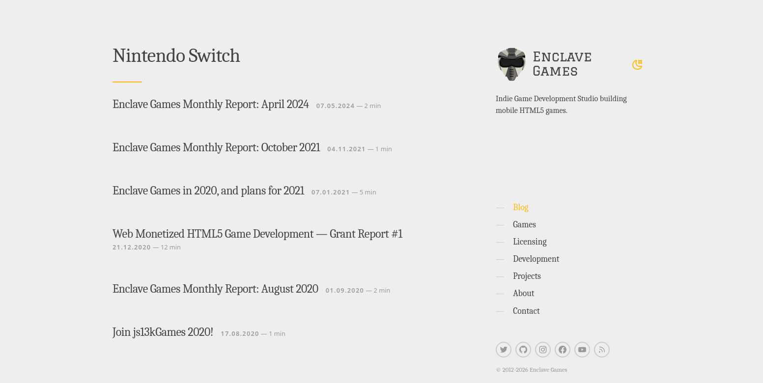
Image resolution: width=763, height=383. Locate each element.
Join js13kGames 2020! (163, 332)
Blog (520, 207)
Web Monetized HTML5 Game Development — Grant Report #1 (257, 234)
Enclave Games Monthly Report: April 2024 (211, 104)
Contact (526, 311)
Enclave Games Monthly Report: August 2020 (215, 289)
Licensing (529, 241)
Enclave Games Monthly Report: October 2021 (216, 147)
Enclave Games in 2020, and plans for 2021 (208, 190)
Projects (527, 276)
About (523, 293)
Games (524, 224)
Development (536, 259)
